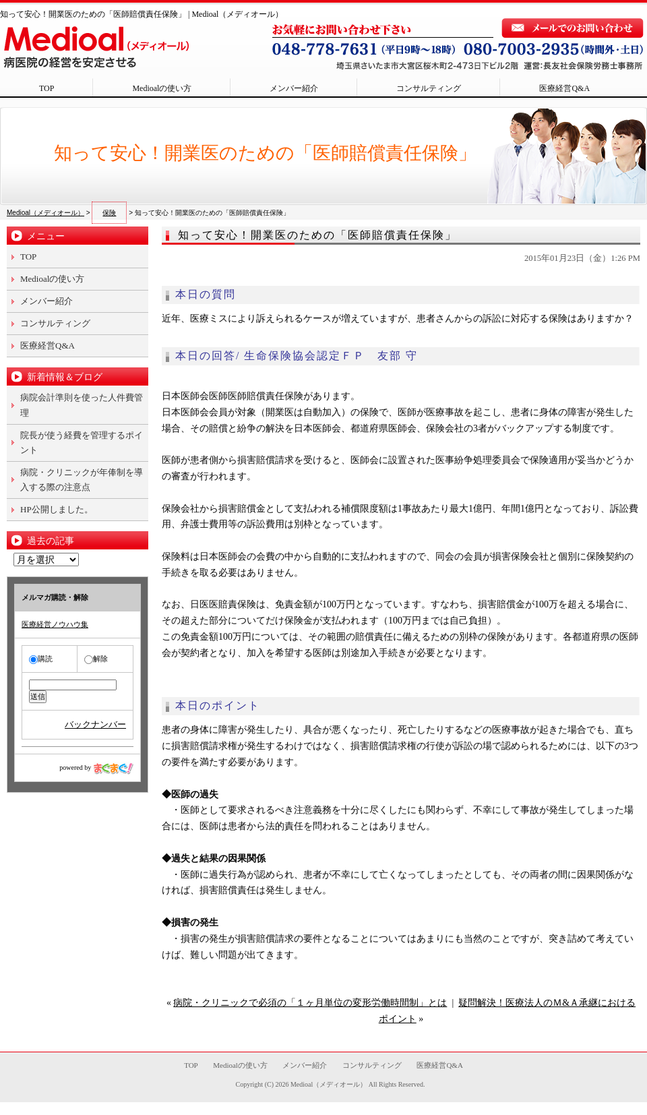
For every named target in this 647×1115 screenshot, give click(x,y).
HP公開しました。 (56, 509)
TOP (46, 88)
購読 (41, 659)
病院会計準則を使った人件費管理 (81, 404)
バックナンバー (95, 724)
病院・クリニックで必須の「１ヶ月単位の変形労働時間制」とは (310, 1003)
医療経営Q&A (564, 88)
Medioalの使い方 (161, 88)
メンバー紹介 (294, 88)
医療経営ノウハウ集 (55, 624)
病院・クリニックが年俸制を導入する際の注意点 (81, 479)
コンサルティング (428, 88)
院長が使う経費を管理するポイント (81, 442)
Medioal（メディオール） (328, 1084)
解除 (96, 659)
